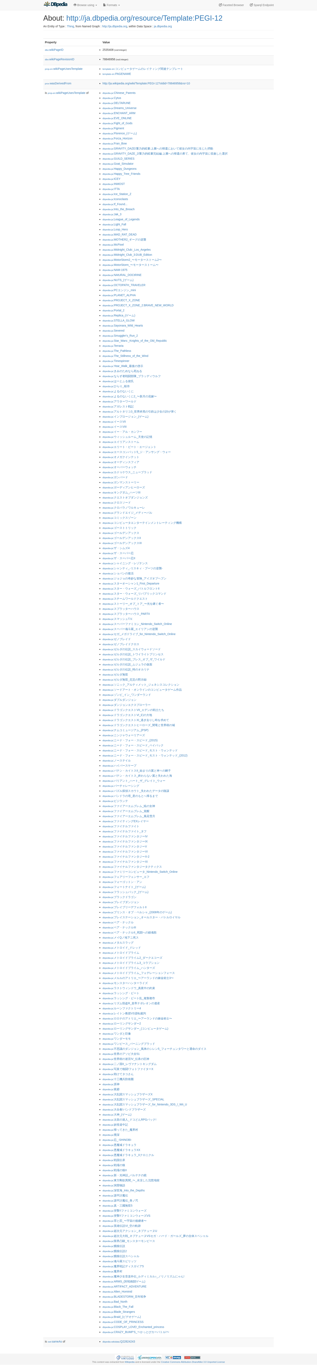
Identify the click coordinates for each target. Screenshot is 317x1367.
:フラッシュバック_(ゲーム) (125, 892)
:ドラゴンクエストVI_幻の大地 (127, 715)
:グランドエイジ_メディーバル (127, 512)
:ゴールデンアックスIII (122, 543)
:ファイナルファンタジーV (124, 846)
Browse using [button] (85, 5)
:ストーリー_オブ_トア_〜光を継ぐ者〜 (133, 603)
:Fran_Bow (114, 143)
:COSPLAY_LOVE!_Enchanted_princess (133, 1327)
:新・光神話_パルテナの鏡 (124, 1175)
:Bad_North (114, 1301)
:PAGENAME (116, 73)
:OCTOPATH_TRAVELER (123, 285)
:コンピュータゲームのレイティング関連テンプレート (142, 68)
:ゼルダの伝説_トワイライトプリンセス (133, 654)
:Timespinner (115, 361)
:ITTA (111, 189)
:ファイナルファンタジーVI (125, 851)
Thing (70, 26)
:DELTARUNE (116, 103)
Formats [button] (111, 5)
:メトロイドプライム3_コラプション (131, 962)
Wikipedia (130, 1362)
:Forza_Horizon (117, 138)
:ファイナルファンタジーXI (125, 861)
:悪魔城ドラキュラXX (121, 1150)
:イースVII (114, 421)
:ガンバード (115, 477)
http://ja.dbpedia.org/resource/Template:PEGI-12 (144, 18)
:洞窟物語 (113, 1185)
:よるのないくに (118, 391)
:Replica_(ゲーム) (118, 315)
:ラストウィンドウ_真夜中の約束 (128, 988)
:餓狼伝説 (113, 1246)
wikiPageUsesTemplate (63, 68)
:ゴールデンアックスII (121, 538)
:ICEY (111, 178)
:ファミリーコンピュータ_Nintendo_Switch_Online (140, 871)
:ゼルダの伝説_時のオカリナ (125, 669)
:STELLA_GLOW (118, 320)
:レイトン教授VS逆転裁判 (124, 1013)
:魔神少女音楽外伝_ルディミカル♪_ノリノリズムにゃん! (143, 1276)
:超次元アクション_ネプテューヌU (129, 1230)
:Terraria (113, 345)
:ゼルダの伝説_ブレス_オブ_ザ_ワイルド (133, 659)
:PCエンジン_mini (119, 290)
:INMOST (113, 184)
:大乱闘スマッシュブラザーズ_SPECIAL (133, 1099)
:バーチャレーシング (120, 785)
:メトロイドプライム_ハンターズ (128, 967)
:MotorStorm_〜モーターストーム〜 (130, 264)
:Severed (113, 330)
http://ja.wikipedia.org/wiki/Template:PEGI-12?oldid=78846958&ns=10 (146, 83)
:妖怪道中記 (115, 1124)
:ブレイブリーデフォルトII (124, 907)
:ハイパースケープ (119, 765)
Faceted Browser (231, 5)
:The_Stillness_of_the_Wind (125, 355)
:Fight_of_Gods (117, 123)
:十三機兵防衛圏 (118, 1079)
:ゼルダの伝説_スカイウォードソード (131, 649)
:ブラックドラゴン (119, 897)
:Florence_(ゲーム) (119, 133)
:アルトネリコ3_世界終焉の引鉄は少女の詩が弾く (139, 411)
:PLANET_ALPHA (119, 295)
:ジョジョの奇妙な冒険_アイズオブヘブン (134, 578)
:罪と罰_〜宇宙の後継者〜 (124, 1220)
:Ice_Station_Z (116, 194)
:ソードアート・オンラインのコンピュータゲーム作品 (142, 689)
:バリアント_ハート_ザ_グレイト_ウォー (133, 780)
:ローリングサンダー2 (121, 1023)
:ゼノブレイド (116, 639)
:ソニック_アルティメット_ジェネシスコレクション (140, 684)
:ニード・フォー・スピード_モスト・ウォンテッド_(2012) (144, 755)
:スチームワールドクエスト (125, 598)
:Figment (113, 128)
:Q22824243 (118, 1341)
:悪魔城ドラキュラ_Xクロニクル (128, 1155)
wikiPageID (54, 49)
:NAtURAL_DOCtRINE (122, 275)
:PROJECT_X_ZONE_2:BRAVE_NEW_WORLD (138, 305)
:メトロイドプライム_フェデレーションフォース (138, 973)
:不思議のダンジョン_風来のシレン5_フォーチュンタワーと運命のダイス (154, 1048)
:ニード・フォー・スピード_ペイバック (133, 745)
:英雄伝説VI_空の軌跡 (121, 1225)
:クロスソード (116, 502)
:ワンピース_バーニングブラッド (128, 1043)
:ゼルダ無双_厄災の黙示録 (124, 679)
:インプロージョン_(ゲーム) (125, 416)
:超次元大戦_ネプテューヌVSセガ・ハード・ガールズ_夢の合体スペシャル (155, 1236)
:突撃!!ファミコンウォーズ (124, 1210)
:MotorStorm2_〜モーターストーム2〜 (132, 259)
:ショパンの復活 (118, 573)
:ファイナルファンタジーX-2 (125, 856)
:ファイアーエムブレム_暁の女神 (128, 806)
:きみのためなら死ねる (122, 371)
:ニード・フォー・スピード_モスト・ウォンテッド (140, 750)
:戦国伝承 (113, 1160)
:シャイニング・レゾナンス (125, 563)
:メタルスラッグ (118, 942)
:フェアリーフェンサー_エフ (125, 876)
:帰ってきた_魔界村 (120, 1129)
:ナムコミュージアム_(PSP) (125, 730)
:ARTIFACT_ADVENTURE (124, 1286)
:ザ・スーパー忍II (118, 558)
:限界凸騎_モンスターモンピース (128, 1241)
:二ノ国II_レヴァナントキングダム (129, 1064)
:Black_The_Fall (117, 1306)
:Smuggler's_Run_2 (120, 335)
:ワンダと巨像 (116, 1033)
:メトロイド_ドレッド (121, 947)
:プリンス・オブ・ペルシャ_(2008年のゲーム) (137, 912)
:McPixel (113, 244)
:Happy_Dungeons (119, 168)
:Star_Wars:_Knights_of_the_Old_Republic (134, 340)
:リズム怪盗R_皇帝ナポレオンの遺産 (131, 1003)
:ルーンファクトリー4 (121, 1008)
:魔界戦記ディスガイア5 (123, 1266)
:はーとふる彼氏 (118, 381)
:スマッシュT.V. (117, 618)
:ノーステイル (116, 760)
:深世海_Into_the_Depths (123, 1190)
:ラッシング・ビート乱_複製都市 (128, 998)
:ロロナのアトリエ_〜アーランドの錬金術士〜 (137, 1018)
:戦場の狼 (113, 1165)
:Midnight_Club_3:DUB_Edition (127, 254)
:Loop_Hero (115, 229)
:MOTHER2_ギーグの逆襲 (124, 239)
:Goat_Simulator (117, 163)
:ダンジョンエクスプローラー (126, 704)
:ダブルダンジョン (119, 699)
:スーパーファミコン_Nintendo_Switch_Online (137, 624)
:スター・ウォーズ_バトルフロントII (131, 588)
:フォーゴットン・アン (122, 881)
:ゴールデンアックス (120, 532)
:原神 (110, 1084)
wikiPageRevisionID (59, 59)
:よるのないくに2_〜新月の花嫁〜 (129, 396)
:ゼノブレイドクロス (120, 644)
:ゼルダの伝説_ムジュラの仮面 (127, 664)
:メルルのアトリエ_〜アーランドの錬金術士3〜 (138, 978)
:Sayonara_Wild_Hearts (122, 325)
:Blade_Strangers (118, 1311)
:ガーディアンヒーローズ (123, 487)
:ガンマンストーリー (120, 482)
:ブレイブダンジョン (120, 902)
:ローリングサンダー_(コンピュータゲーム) (135, 1028)
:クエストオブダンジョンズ (125, 497)
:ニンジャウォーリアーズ (123, 735)
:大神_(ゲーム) (116, 1114)
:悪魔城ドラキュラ (119, 1144)
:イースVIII (114, 426)
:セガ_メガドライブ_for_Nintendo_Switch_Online (138, 634)
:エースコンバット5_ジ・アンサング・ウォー (136, 452)
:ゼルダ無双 (115, 674)
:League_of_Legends (121, 219)
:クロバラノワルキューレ (123, 507)
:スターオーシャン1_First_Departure (130, 583)
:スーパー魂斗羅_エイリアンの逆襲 (130, 629)
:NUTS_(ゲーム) (117, 280)
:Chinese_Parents (119, 92)
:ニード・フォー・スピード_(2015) (129, 740)
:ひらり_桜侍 (116, 386)
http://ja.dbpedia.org (114, 26)
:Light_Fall (114, 224)
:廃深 (110, 1134)
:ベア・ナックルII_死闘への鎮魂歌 (129, 932)
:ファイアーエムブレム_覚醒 (125, 811)
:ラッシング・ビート (120, 993)
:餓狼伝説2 (114, 1251)
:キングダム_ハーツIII (121, 492)
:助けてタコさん (118, 1074)
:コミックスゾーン (119, 517)
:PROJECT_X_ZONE (121, 300)
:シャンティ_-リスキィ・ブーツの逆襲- (132, 568)
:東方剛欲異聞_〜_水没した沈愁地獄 (131, 1180)
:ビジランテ (115, 801)
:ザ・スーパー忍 (118, 553)
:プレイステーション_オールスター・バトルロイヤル (141, 917)
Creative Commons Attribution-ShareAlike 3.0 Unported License (193, 1362)
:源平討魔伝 (115, 1195)
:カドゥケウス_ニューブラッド (127, 472)
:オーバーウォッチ (119, 467)
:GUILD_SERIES (118, 158)
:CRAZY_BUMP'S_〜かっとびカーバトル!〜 (135, 1332)
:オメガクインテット (120, 457)
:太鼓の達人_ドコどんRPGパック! (129, 1119)
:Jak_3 (112, 214)
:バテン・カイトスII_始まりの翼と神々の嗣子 (136, 770)
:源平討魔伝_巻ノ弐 (120, 1200)
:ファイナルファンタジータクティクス (132, 866)
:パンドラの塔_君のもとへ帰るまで (130, 796)
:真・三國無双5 (117, 1205)
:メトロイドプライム (120, 952)
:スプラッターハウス (120, 608)
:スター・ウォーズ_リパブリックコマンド (134, 593)
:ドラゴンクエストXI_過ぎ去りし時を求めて (135, 720)
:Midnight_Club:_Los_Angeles (126, 249)
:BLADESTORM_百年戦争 (124, 1296)
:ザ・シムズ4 (116, 548)
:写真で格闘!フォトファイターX (127, 1069)
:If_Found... (114, 204)
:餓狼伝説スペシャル (120, 1256)
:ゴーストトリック (119, 527)
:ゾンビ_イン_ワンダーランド (126, 694)
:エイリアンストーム (120, 441)
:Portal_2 (113, 310)
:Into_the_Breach (118, 209)
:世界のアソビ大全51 (121, 1053)
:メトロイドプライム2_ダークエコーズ (132, 957)
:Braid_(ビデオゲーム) (121, 1316)
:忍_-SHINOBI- (117, 1139)
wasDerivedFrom (58, 83)
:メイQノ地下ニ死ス (120, 937)
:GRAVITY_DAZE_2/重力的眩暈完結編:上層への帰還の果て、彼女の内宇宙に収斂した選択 (165, 153)
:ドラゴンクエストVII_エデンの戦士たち (133, 710)
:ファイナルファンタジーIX (125, 841)
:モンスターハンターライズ (125, 983)
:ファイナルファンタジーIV (125, 836)
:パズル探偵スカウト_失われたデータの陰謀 (135, 790)
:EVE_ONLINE (117, 118)
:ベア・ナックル (118, 922)
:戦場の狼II (114, 1170)
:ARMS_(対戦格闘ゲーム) (123, 1281)
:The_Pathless (116, 350)
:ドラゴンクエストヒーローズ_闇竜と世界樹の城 (138, 725)
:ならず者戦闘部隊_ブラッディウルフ (131, 376)
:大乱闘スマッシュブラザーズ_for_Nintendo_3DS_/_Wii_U (144, 1104)
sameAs (55, 1341)
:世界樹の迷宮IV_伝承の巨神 (125, 1059)
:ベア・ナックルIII (119, 927)
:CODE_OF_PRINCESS (123, 1322)
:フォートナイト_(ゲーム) (124, 887)
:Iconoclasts (115, 199)
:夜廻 (110, 1089)
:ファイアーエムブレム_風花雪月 (128, 816)
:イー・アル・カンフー (122, 431)
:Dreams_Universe (119, 108)
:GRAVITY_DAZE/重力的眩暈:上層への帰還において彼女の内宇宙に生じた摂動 (157, 148)
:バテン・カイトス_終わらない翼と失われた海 (137, 775)
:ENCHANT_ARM (118, 113)
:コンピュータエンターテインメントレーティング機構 (142, 522)
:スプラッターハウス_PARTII (126, 613)
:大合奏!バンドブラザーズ (124, 1109)
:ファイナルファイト (120, 826)
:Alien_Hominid (117, 1291)
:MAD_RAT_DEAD (119, 234)
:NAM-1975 (114, 269)
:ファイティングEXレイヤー (125, 821)
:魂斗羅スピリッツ (119, 1261)
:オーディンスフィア (120, 462)
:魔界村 (112, 1271)
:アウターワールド (119, 401)
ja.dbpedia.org (163, 26)
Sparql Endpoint (262, 5)
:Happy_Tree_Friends (121, 173)
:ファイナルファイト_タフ (124, 831)
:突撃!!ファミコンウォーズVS (126, 1215)
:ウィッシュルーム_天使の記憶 (127, 436)
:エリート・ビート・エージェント (129, 447)
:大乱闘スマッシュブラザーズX (127, 1094)
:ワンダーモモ (116, 1038)
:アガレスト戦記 (118, 406)
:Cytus (111, 98)
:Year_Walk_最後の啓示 (122, 366)
